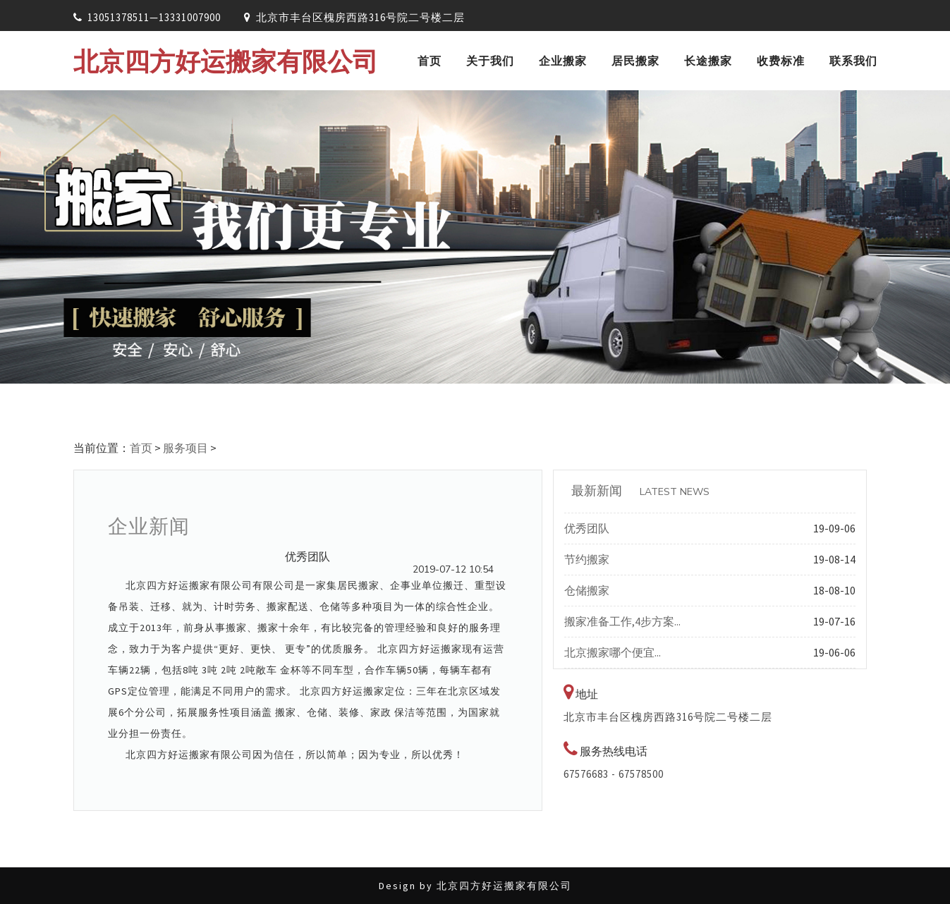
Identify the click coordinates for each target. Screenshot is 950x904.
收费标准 (781, 61)
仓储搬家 (586, 590)
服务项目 (185, 448)
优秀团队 (586, 528)
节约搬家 (586, 559)
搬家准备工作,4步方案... (622, 621)
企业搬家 (563, 61)
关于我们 (490, 61)
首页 (429, 61)
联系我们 (853, 61)
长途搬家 (708, 61)
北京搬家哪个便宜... (612, 652)
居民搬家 (635, 61)
